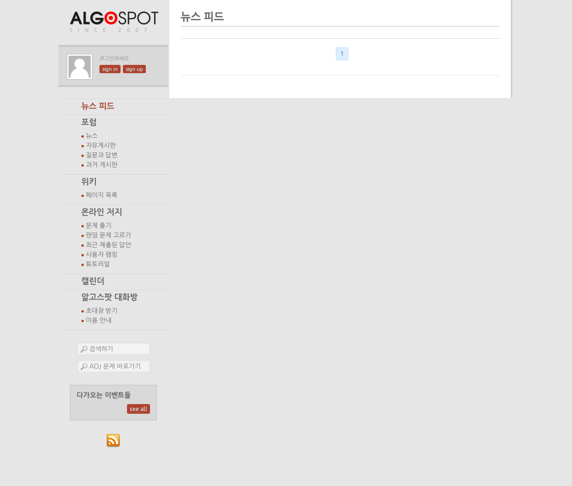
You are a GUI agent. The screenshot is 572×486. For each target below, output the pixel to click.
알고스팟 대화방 (109, 297)
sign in (110, 69)
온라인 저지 (101, 212)
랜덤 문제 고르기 (109, 235)
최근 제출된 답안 (109, 245)
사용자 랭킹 (102, 254)
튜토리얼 (98, 264)
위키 (89, 182)
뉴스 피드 (98, 106)
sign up (134, 69)
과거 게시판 (102, 165)
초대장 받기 (102, 310)
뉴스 (92, 136)
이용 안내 (99, 320)
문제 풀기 (99, 225)
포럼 (89, 122)
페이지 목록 (102, 195)
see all (138, 409)
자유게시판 (101, 145)
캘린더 (92, 281)
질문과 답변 (102, 155)
